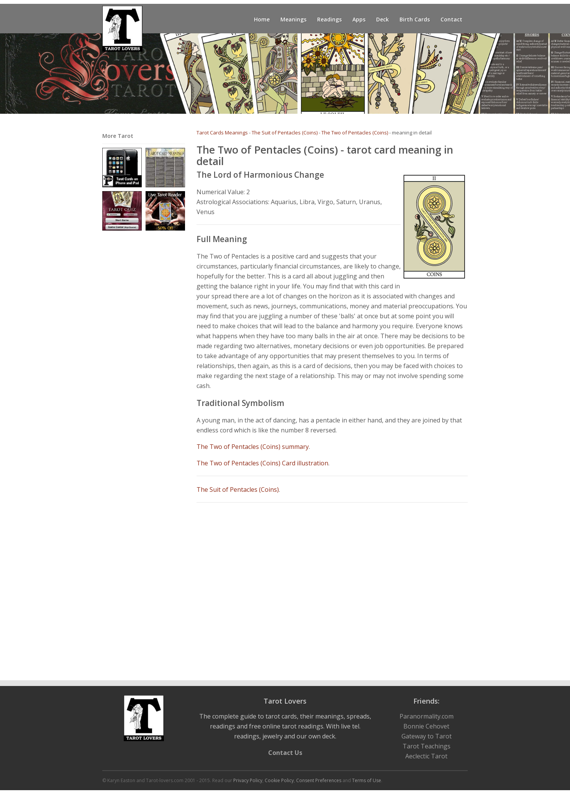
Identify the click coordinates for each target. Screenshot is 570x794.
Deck (382, 19)
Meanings (293, 19)
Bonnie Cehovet (426, 726)
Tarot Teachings (426, 746)
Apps (358, 19)
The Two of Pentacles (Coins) (354, 132)
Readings (329, 19)
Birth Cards (415, 19)
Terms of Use (366, 780)
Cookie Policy (279, 780)
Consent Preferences (318, 780)
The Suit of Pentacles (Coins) (285, 132)
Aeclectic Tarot (426, 756)
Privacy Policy (247, 780)
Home (262, 19)
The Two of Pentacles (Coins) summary (253, 446)
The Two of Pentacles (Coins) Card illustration (262, 463)
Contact (451, 19)
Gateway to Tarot (426, 736)
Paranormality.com (427, 716)
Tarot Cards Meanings (222, 132)
